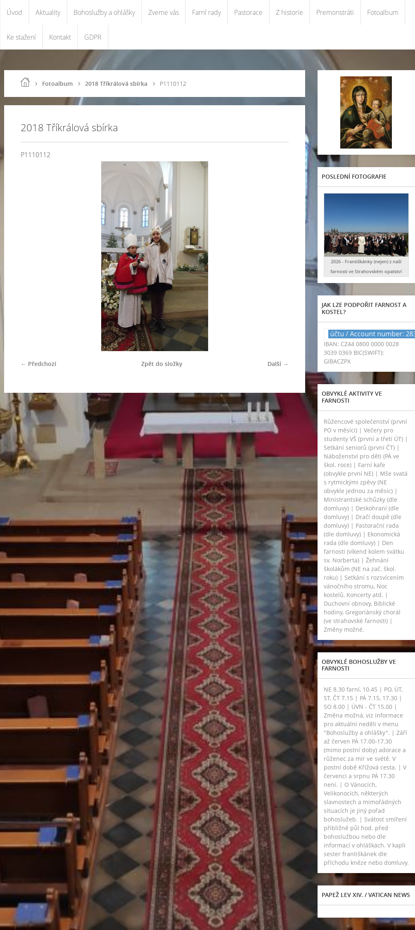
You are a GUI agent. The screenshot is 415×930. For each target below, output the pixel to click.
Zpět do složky (162, 364)
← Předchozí (38, 364)
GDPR (93, 37)
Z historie (289, 12)
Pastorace (248, 12)
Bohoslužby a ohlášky (104, 12)
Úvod (14, 12)
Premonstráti (335, 12)
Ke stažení (21, 37)
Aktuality (48, 12)
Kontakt (60, 37)
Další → (278, 364)
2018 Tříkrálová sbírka (116, 83)
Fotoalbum (382, 12)
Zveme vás (163, 12)
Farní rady (206, 12)
